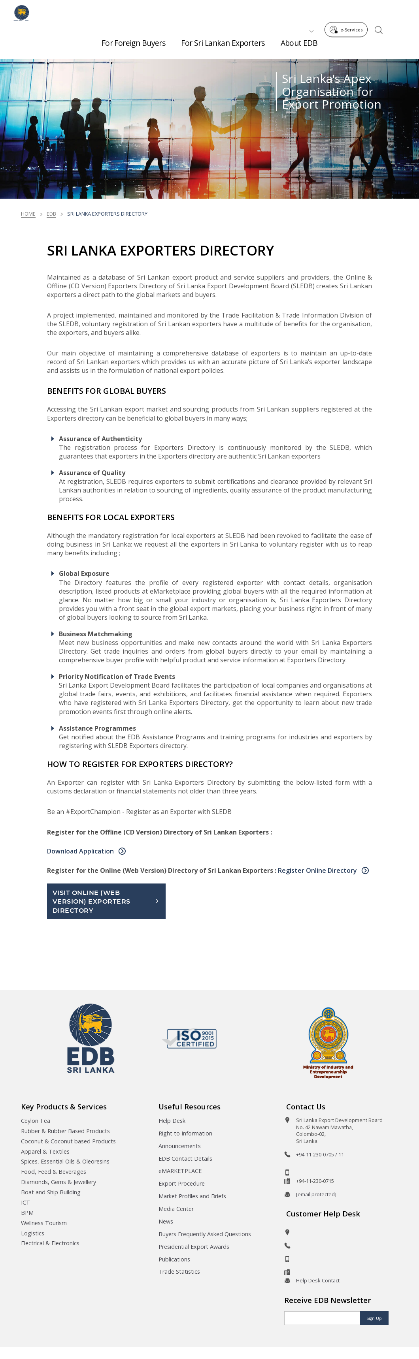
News (166, 1221)
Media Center (176, 1208)
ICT (25, 1202)
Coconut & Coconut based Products (68, 1141)
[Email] (322, 1318)
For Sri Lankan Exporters (222, 39)
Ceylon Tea (35, 1120)
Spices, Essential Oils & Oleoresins (65, 1161)
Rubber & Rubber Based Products (65, 1131)
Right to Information (185, 1133)
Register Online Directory (318, 870)
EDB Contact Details (185, 1158)
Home (28, 213)
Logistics (32, 1233)
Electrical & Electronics (50, 1243)
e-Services (348, 11)
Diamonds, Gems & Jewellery (58, 1182)
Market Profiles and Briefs (192, 1196)
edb (51, 213)
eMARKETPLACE (180, 1171)
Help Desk (172, 1120)
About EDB (299, 39)
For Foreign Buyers (134, 39)
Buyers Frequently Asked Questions (205, 1234)
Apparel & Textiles (45, 1151)
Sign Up (374, 1318)
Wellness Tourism (44, 1223)
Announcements (180, 1146)
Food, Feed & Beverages (53, 1171)
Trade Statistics (179, 1271)
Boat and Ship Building (51, 1192)
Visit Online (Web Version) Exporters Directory (91, 902)
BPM (27, 1212)
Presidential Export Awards (194, 1246)
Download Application (81, 851)
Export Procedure (182, 1183)
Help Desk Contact (318, 1280)
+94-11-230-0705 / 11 (320, 1154)
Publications (174, 1259)
